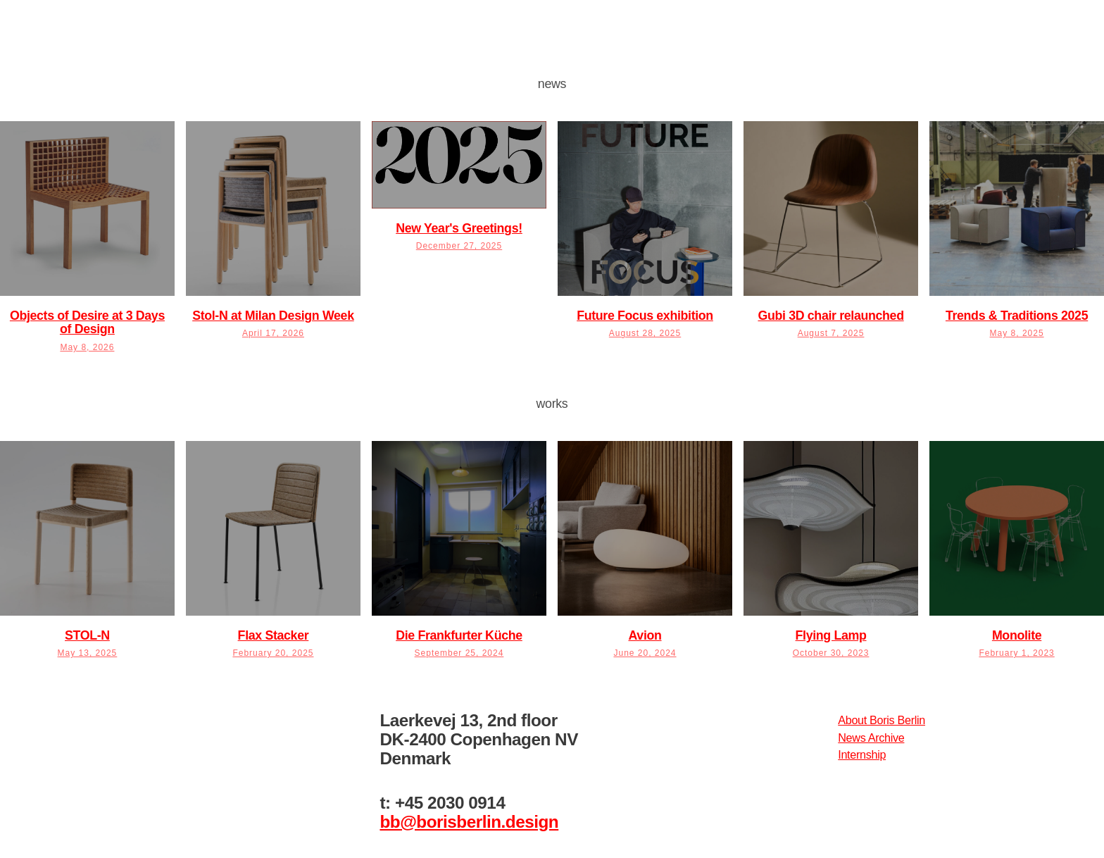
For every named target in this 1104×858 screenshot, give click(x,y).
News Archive (871, 737)
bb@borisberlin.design (469, 821)
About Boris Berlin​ (881, 720)
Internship (862, 754)
